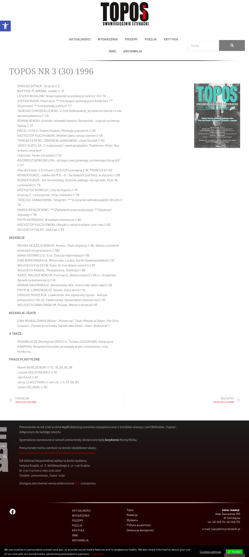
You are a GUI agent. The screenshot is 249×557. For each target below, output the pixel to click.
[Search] (203, 45)
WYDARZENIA (108, 39)
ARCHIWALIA (132, 51)
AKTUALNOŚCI (80, 39)
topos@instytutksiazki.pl (225, 529)
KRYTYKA (171, 39)
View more (97, 554)
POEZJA (151, 39)
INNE (112, 51)
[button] (5, 26)
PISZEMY (131, 39)
